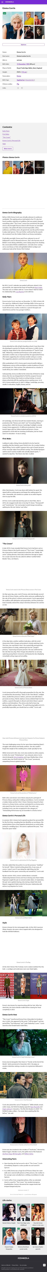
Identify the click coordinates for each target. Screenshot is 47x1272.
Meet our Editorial (5, 1265)
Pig (18, 84)
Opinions (23, 44)
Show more (8, 148)
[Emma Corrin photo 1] (7, 167)
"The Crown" (6, 137)
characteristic (30, 80)
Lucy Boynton (20, 291)
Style (4, 144)
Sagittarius (21, 80)
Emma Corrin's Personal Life (11, 140)
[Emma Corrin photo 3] (29, 167)
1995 (28, 64)
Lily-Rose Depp (7, 1154)
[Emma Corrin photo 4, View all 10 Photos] (40, 167)
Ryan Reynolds (35, 1107)
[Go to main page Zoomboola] (9, 2)
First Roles (5, 134)
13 (18, 64)
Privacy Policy (15, 1265)
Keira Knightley (19, 757)
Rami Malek (38, 287)
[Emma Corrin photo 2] (18, 167)
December (22, 64)
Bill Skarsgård (17, 1154)
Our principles (23, 1265)
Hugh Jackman (7, 1109)
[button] (23, 1190)
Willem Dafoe (29, 1154)
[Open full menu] (2, 2)
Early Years (5, 131)
